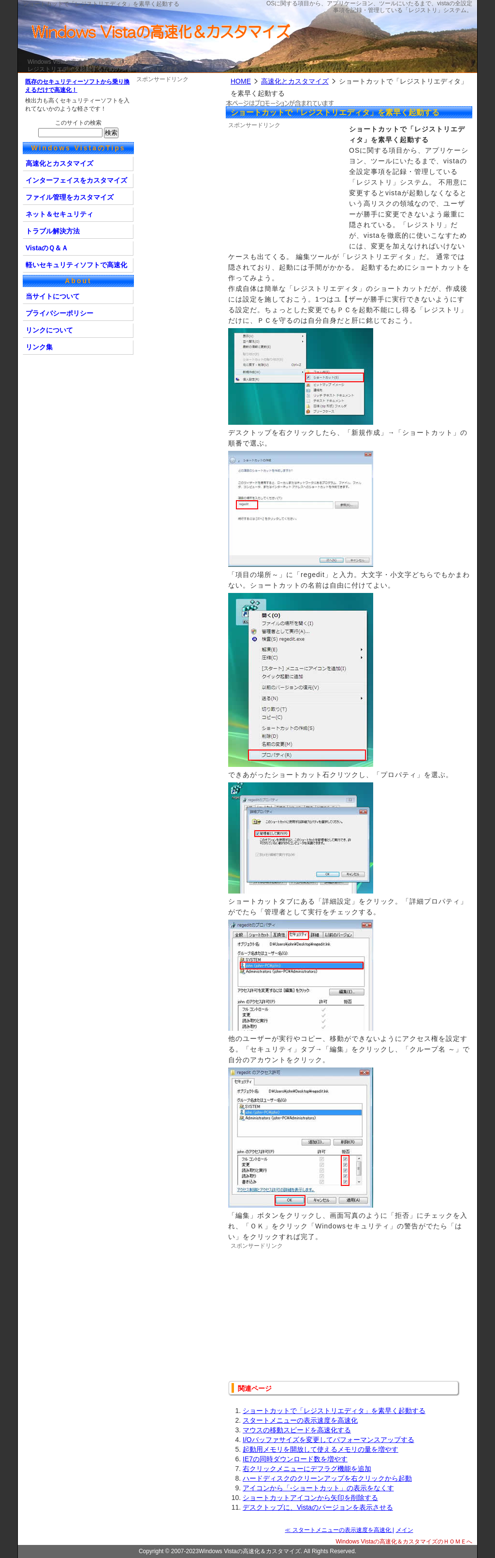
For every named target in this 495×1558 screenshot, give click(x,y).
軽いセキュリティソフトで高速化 (76, 265)
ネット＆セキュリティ (59, 214)
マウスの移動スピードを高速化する (297, 1430)
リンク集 (39, 347)
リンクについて (49, 330)
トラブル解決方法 (53, 231)
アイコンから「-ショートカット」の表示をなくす (318, 1488)
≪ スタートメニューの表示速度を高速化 (339, 1530)
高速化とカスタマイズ (295, 81)
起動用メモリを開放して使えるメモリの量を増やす (320, 1449)
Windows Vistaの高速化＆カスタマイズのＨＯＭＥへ (404, 1541)
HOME (241, 81)
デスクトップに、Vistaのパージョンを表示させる (318, 1507)
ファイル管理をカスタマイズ (70, 197)
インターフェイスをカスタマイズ (76, 180)
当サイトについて (53, 296)
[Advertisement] (288, 190)
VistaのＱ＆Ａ (47, 248)
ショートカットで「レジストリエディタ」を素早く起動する (334, 1410)
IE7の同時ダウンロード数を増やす (295, 1459)
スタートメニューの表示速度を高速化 (300, 1420)
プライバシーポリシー (59, 313)
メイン (404, 1530)
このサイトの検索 (78, 122)
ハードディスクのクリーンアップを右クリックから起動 (327, 1478)
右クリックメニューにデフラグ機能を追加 (307, 1468)
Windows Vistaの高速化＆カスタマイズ (78, 61)
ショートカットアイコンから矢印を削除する (310, 1497)
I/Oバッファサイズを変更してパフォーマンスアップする (328, 1439)
